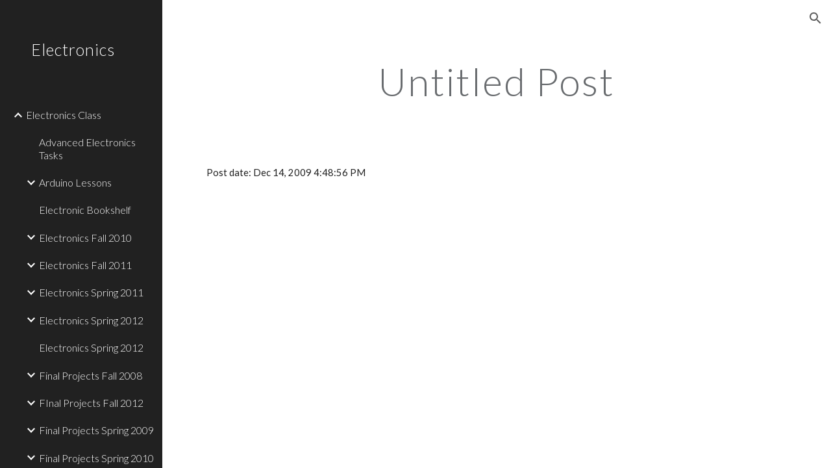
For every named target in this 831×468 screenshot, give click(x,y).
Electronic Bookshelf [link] (85, 209)
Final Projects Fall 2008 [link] (90, 375)
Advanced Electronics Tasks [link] (87, 148)
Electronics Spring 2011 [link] (91, 292)
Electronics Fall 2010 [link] (85, 237)
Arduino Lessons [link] (75, 182)
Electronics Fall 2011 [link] (85, 265)
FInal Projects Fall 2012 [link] (91, 402)
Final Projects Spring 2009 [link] (96, 430)
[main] (496, 81)
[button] (815, 18)
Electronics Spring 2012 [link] (91, 320)
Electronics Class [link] (63, 115)
